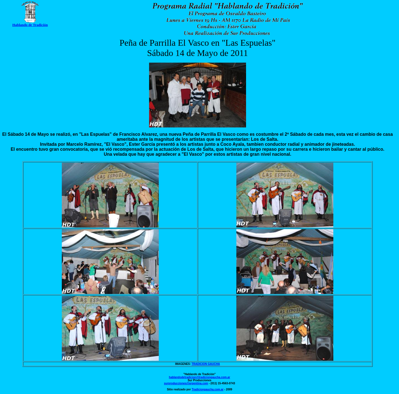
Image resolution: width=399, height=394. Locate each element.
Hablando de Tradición (30, 25)
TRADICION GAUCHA (205, 363)
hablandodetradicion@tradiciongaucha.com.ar (199, 377)
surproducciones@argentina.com (186, 383)
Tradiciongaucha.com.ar (208, 389)
